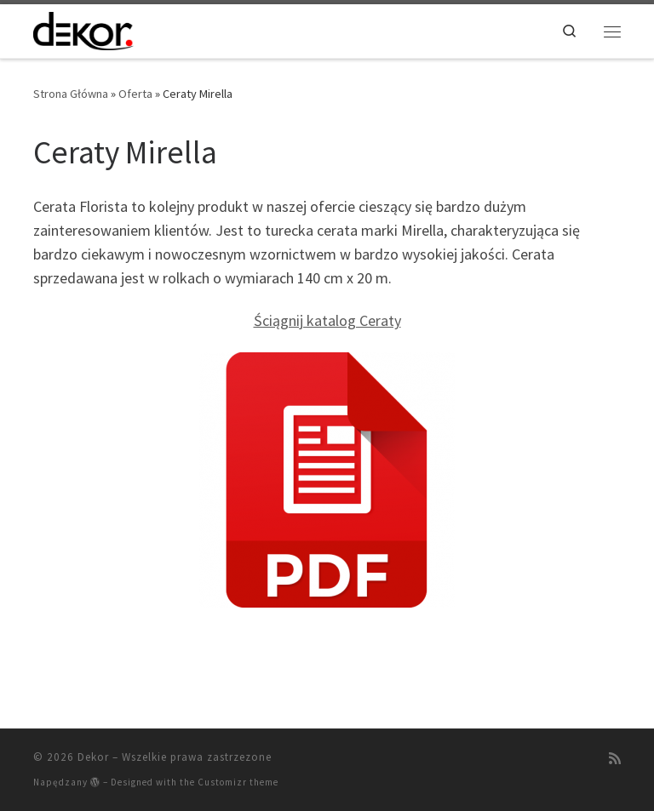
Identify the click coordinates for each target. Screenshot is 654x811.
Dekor (93, 757)
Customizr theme (238, 782)
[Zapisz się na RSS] (615, 758)
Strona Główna (70, 93)
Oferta (135, 93)
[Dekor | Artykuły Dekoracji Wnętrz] (83, 29)
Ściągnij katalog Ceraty (327, 320)
